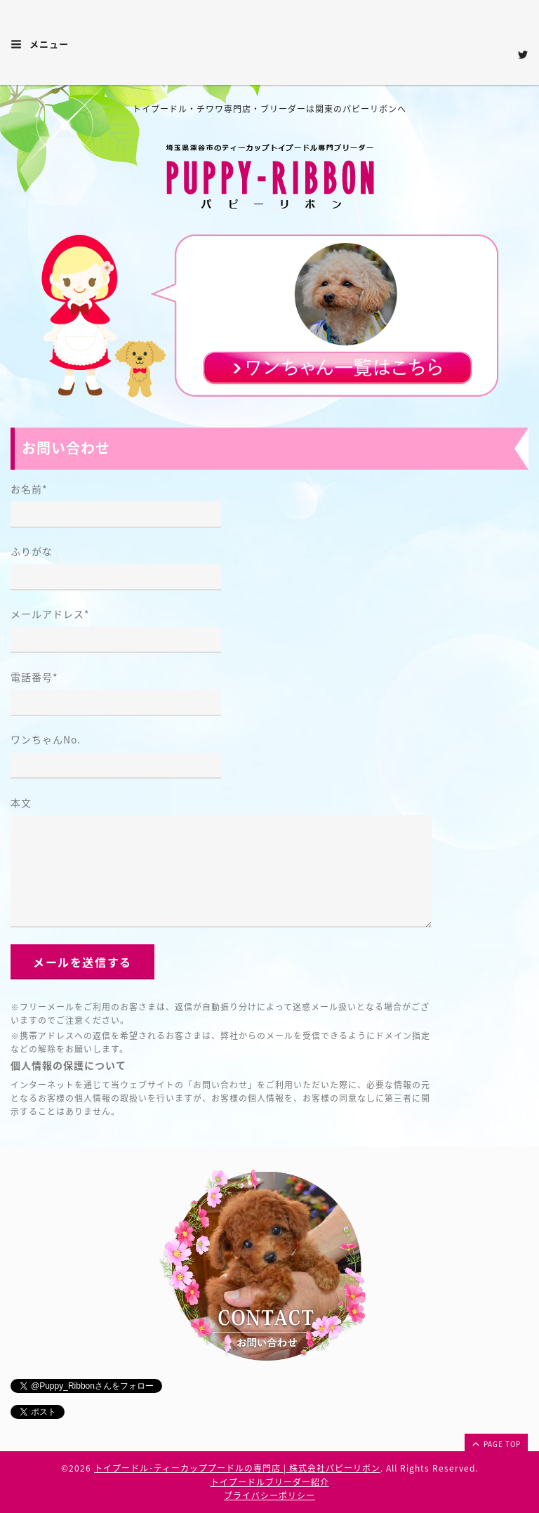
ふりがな (32, 551)
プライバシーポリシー (269, 1495)
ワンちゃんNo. (46, 739)
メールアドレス (50, 614)
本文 (21, 802)
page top (495, 1443)
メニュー (40, 44)
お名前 (29, 489)
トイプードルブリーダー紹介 (270, 1482)
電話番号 (34, 677)
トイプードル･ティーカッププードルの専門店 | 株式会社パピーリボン (237, 1468)
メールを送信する (82, 961)
